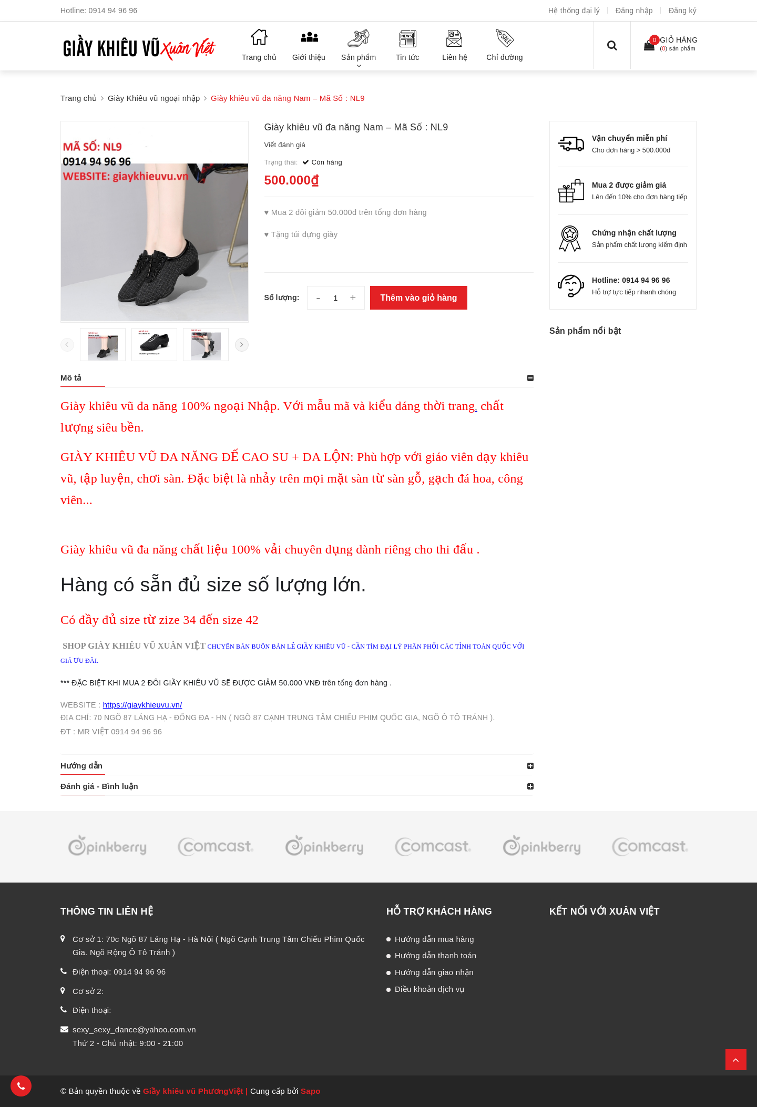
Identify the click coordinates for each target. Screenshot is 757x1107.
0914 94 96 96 (113, 10)
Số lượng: (282, 297)
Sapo (311, 1090)
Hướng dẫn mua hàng (434, 939)
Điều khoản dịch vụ (430, 989)
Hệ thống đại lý (574, 10)
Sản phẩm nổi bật (585, 330)
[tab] (297, 378)
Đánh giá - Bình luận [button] (99, 786)
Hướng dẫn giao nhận (434, 972)
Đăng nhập (634, 10)
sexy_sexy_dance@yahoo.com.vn (134, 1029)
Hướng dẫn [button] (81, 765)
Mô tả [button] (70, 377)
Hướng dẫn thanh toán (435, 955)
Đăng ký (683, 10)
